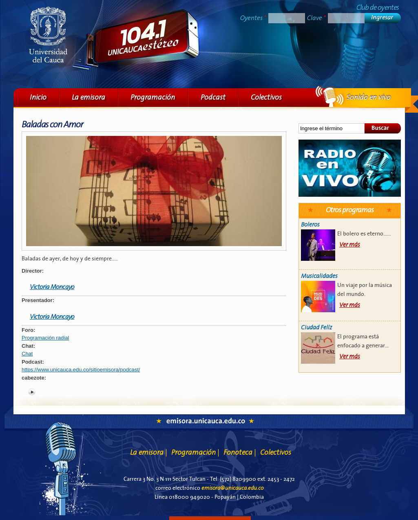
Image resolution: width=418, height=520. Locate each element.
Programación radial (45, 338)
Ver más (349, 244)
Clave (316, 18)
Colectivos (266, 97)
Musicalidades (319, 276)
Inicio (38, 97)
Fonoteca (239, 452)
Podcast (213, 97)
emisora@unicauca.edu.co (232, 488)
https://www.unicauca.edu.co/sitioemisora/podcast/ (81, 370)
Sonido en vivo (350, 168)
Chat (27, 354)
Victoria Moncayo (52, 287)
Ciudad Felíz (316, 327)
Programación (152, 97)
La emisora (88, 97)
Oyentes (253, 18)
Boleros (310, 224)
